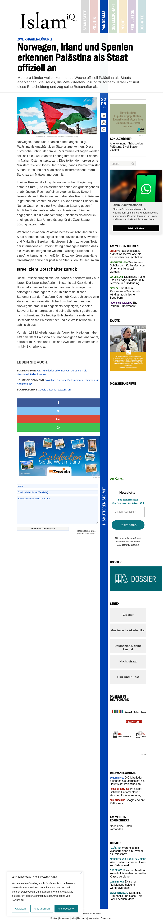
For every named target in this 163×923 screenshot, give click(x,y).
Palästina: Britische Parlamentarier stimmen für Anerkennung (58, 382)
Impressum (64, 918)
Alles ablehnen (42, 908)
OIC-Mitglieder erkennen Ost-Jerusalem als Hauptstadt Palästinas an (52, 372)
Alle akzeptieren (66, 908)
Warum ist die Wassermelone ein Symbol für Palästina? (126, 851)
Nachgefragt (128, 661)
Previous (115, 732)
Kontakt (54, 918)
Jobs (73, 918)
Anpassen (20, 908)
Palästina (115, 146)
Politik (94, 16)
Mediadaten (93, 918)
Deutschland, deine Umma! (128, 647)
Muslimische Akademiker (128, 630)
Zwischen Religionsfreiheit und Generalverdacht (123, 884)
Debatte (142, 16)
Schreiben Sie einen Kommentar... (57, 510)
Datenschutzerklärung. (128, 545)
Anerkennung (118, 143)
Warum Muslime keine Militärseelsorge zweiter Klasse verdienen (128, 873)
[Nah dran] (81, 873)
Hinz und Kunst (128, 677)
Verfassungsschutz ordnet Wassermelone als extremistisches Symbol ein (126, 254)
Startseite (85, 16)
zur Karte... (117, 478)
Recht (123, 16)
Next (139, 732)
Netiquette (90, 533)
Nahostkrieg (135, 143)
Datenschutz (107, 918)
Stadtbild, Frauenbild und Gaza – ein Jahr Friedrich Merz (126, 896)
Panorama (104, 16)
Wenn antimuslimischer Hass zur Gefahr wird (128, 862)
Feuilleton (132, 16)
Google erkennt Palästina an (44, 389)
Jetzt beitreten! (136, 228)
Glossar (128, 614)
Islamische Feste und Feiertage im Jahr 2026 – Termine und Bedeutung (128, 280)
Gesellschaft (113, 16)
